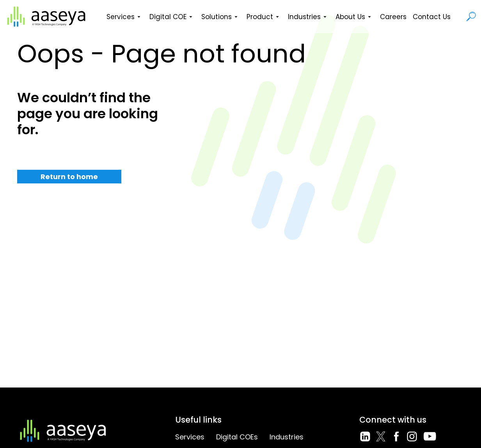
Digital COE (172, 17)
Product (264, 17)
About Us (354, 17)
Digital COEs (237, 437)
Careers (393, 16)
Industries (308, 17)
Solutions (220, 17)
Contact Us (432, 16)
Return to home (69, 176)
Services (124, 17)
